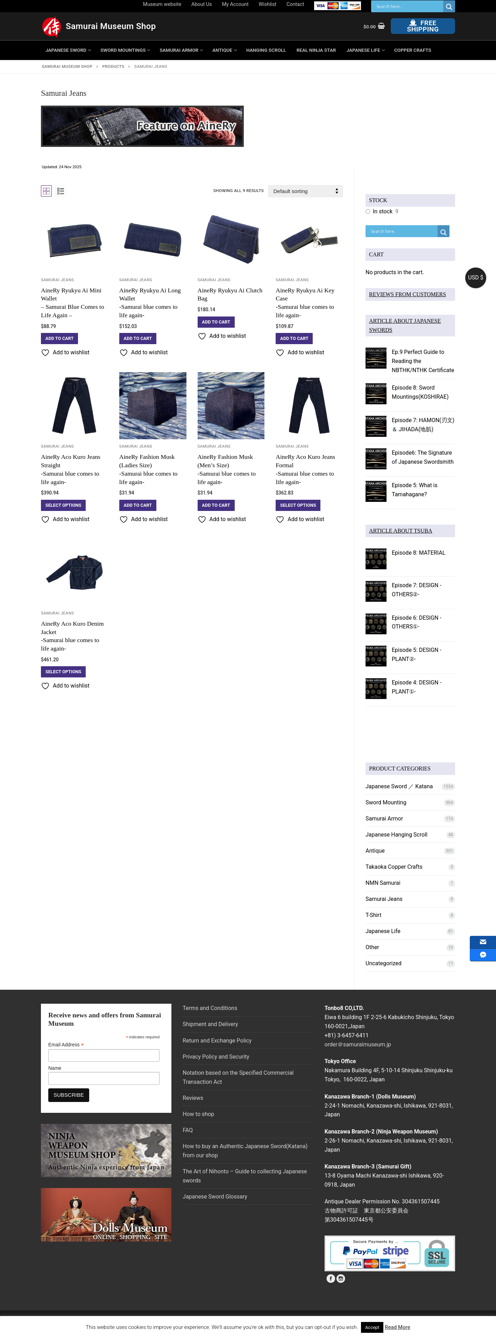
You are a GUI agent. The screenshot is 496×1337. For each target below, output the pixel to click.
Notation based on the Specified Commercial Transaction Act (238, 1077)
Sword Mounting (386, 802)
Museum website (162, 4)
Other (372, 947)
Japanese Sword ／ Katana (399, 786)
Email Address (66, 1044)
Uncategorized (384, 963)
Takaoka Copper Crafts (394, 866)
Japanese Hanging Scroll (396, 834)
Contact (295, 4)
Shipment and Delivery (210, 1024)
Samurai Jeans (57, 279)
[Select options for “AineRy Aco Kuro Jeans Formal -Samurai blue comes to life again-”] (298, 505)
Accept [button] (372, 1327)
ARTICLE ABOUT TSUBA (400, 531)
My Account (235, 4)
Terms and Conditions (210, 1008)
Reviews (193, 1098)
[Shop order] (305, 191)
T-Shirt (373, 915)
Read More (397, 1327)
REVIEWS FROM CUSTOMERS (407, 294)
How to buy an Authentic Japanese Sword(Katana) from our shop (245, 1151)
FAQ (188, 1130)
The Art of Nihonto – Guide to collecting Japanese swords (245, 1176)
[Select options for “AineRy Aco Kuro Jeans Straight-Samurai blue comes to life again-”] (63, 505)
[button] (59, 338)
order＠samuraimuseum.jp (358, 1044)
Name (54, 1068)
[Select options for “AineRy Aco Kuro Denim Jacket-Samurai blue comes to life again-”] (63, 671)
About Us (201, 4)
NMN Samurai (383, 883)
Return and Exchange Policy (217, 1040)
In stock (382, 211)
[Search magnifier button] (449, 6)
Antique (375, 850)
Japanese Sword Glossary (215, 1196)
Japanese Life (383, 931)
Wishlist (268, 4)
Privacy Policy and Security (216, 1056)
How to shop (198, 1114)
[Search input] (408, 6)
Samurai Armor (384, 818)
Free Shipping (423, 26)
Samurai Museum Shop (111, 26)
